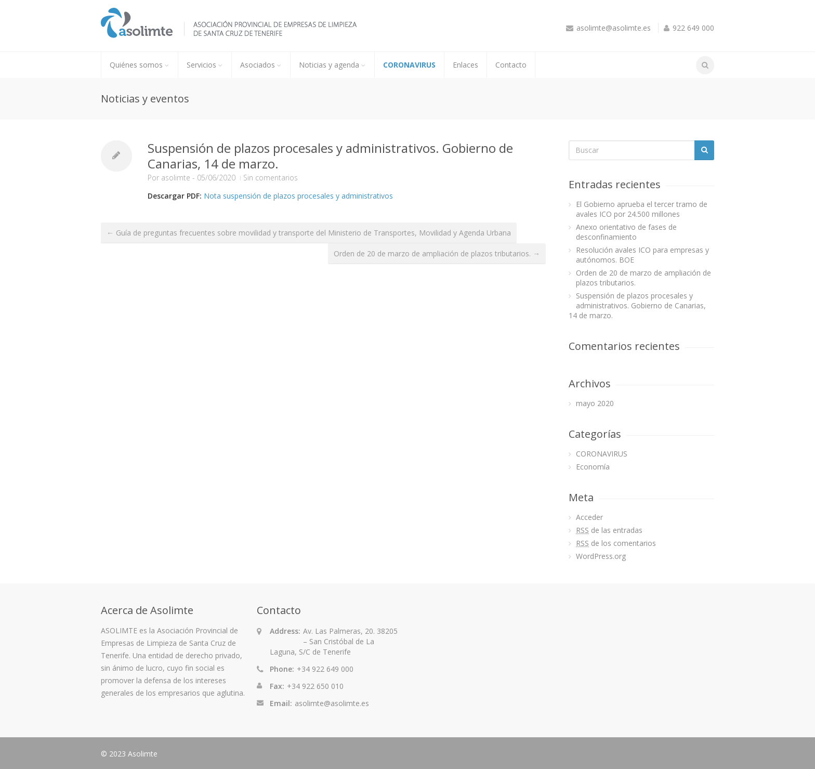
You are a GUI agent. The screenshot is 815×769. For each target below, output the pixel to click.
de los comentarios (616, 543)
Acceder (589, 517)
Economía (593, 467)
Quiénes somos (139, 65)
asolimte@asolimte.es (613, 28)
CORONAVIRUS (409, 65)
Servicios (205, 65)
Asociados (261, 65)
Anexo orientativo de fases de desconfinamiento (626, 232)
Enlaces (465, 65)
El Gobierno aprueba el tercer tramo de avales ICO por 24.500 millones (641, 209)
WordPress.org (601, 556)
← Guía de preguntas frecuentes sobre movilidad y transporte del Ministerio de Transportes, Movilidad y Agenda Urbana (309, 233)
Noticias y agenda (332, 65)
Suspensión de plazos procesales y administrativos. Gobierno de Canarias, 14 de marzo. (330, 155)
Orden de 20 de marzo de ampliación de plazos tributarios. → (437, 253)
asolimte (175, 178)
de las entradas (609, 530)
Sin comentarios (270, 178)
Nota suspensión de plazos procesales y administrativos (298, 196)
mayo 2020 (595, 403)
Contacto (511, 65)
